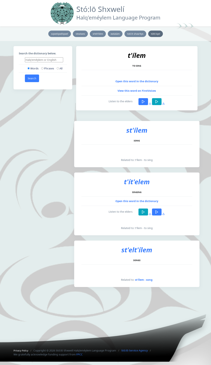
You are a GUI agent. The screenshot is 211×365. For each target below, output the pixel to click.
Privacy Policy (21, 350)
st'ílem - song (143, 280)
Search (32, 78)
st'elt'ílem (136, 249)
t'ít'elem (137, 181)
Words (33, 68)
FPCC (79, 354)
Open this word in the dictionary (136, 81)
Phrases (47, 68)
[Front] (62, 13)
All (59, 68)
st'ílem (136, 130)
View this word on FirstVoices (137, 91)
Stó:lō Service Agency (134, 350)
